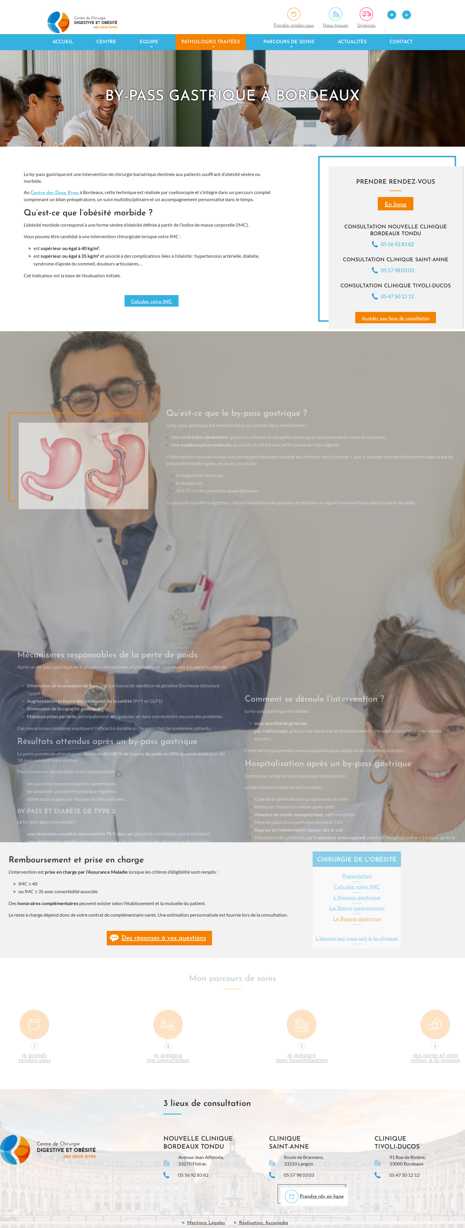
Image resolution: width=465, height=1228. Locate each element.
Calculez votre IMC (151, 302)
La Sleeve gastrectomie (310, 908)
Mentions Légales (206, 1223)
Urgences (366, 25)
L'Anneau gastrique (310, 898)
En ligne (396, 205)
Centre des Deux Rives (55, 192)
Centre (106, 42)
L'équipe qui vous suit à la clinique (310, 939)
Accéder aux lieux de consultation (395, 318)
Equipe (149, 42)
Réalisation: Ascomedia (263, 1223)
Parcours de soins (288, 42)
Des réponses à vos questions (164, 938)
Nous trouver (335, 25)
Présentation (310, 876)
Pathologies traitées (210, 42)
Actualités (352, 42)
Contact (401, 42)
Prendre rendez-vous (294, 25)
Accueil (62, 42)
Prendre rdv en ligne (322, 1196)
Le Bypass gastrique (310, 919)
